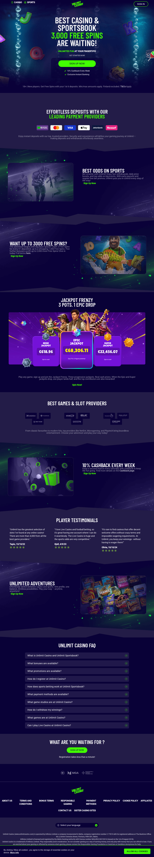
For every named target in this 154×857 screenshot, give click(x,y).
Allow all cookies (137, 851)
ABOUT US (7, 800)
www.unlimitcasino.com (24, 834)
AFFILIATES (146, 800)
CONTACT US (64, 810)
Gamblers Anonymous (126, 844)
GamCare (111, 844)
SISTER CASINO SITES (85, 810)
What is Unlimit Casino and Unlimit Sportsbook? (52, 655)
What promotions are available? (44, 671)
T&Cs (123, 86)
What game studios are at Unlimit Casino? (49, 702)
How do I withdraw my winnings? (44, 709)
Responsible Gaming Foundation (93, 844)
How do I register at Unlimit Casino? (46, 678)
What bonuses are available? (42, 663)
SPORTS (29, 2)
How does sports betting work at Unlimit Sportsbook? (55, 686)
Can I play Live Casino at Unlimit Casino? (49, 725)
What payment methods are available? (48, 694)
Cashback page (126, 470)
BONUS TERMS (46, 800)
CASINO (16, 2)
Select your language (68, 825)
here (28, 253)
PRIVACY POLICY (111, 800)
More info (14, 853)
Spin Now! (77, 385)
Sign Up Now (89, 183)
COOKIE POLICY (130, 800)
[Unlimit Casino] (77, 4)
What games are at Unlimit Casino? (46, 717)
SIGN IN (141, 4)
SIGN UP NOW (77, 63)
